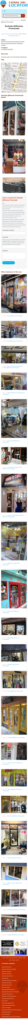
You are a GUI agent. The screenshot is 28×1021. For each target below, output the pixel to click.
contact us (17, 35)
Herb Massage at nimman (14, 858)
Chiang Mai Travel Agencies (7, 994)
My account (14, 957)
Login (2, 33)
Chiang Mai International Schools (8, 1005)
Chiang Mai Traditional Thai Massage (9, 980)
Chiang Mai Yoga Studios (7, 982)
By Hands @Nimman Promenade (16, 909)
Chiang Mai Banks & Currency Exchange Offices (11, 1016)
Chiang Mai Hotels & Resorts (7, 976)
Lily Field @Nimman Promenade (16, 737)
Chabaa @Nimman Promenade (15, 935)
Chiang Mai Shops (15, 20)
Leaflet (12, 91)
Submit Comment (8, 262)
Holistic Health (5, 1000)
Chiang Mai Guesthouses (7, 973)
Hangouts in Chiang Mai (6, 971)
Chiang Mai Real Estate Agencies (8, 989)
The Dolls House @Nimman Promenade (13, 763)
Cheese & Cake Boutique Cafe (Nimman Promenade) (13, 516)
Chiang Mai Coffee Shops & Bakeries (9, 969)
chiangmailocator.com (7, 1019)
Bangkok (17, 991)
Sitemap (13, 960)
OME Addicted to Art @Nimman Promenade (14, 393)
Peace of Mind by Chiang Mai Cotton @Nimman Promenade (12, 366)
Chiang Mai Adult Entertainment (8, 991)
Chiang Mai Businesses (6, 1012)
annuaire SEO (25, 1019)
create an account (9, 33)
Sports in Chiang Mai (6, 987)
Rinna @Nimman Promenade (14, 341)
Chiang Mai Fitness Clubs (7, 985)
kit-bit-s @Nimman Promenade (15, 816)
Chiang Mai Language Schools (8, 1003)
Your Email (5, 237)
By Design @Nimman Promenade (11, 612)
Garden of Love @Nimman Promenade (12, 883)
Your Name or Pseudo (8, 230)
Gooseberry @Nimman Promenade (11, 564)
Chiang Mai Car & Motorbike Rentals (9, 996)
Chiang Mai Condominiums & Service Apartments (11, 1009)
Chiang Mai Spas (5, 978)
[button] (14, 76)
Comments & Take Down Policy (9, 217)
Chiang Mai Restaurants (6, 967)
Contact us (20, 957)
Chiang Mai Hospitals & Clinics (8, 998)
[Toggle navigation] (4, 11)
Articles (17, 960)
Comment (5, 250)
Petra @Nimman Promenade (15, 691)
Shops (7, 20)
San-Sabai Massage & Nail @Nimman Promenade (12, 468)
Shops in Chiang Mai (6, 1014)
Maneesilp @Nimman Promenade (11, 638)
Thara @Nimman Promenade (14, 316)
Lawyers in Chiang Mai (6, 1007)
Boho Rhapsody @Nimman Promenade (12, 790)
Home (2, 20)
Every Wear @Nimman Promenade (11, 441)
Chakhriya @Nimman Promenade (11, 665)
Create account (9, 957)
